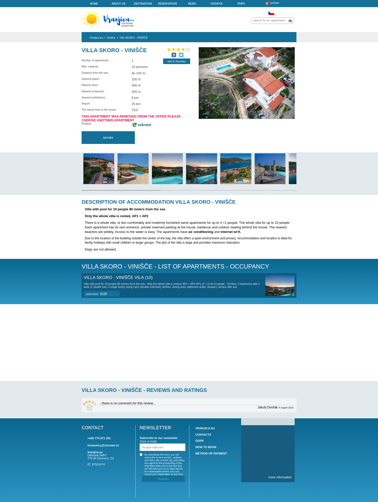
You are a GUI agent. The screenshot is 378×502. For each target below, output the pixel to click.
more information (280, 477)
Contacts (203, 434)
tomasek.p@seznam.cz (103, 445)
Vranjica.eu (205, 428)
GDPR (199, 440)
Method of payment (211, 453)
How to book (206, 447)
